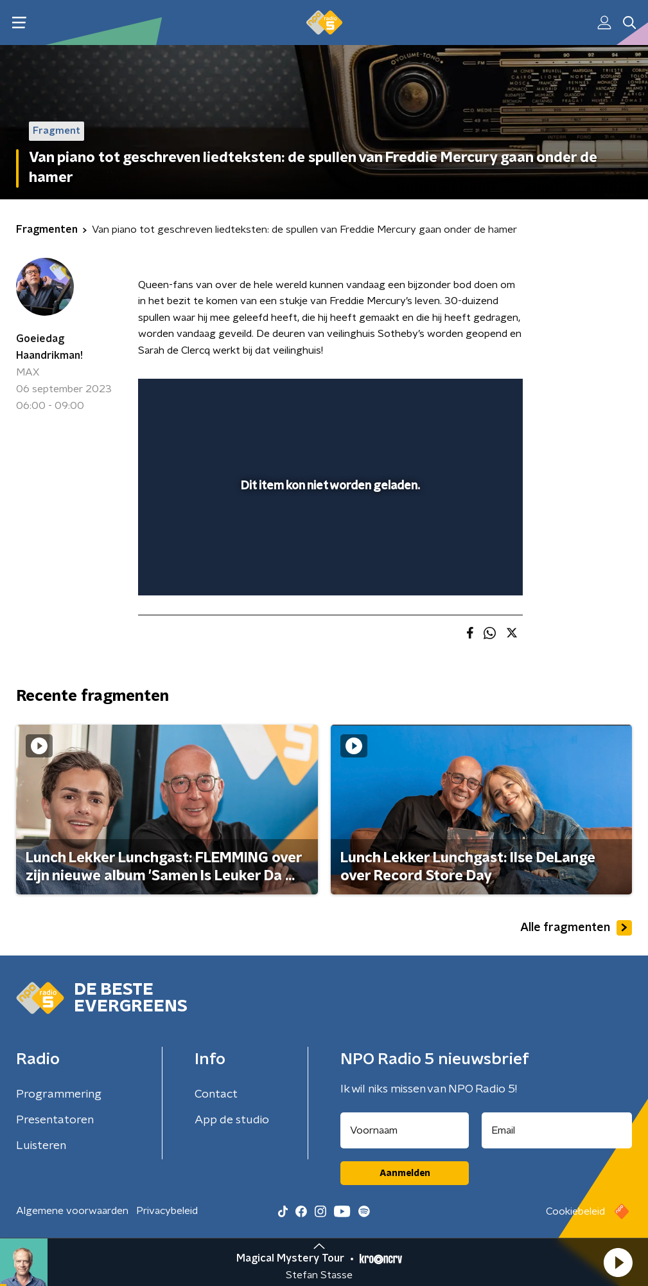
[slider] (328, 572)
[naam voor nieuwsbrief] (404, 1130)
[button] (617, 1262)
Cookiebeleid (575, 1211)
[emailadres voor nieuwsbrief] (557, 1130)
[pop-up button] (453, 396)
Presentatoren (55, 1120)
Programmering (58, 1094)
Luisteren (41, 1146)
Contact (216, 1094)
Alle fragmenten (576, 928)
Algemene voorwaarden (72, 1211)
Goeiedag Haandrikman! (49, 347)
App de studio (232, 1120)
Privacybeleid (167, 1211)
